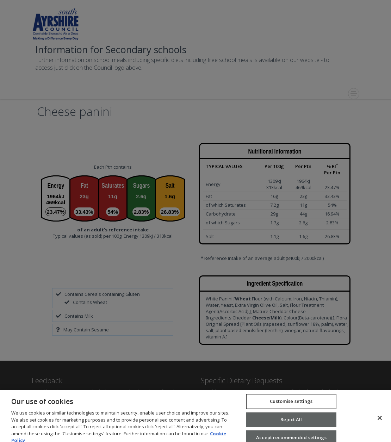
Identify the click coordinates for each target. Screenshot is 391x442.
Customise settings (291, 406)
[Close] (379, 422)
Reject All (291, 424)
